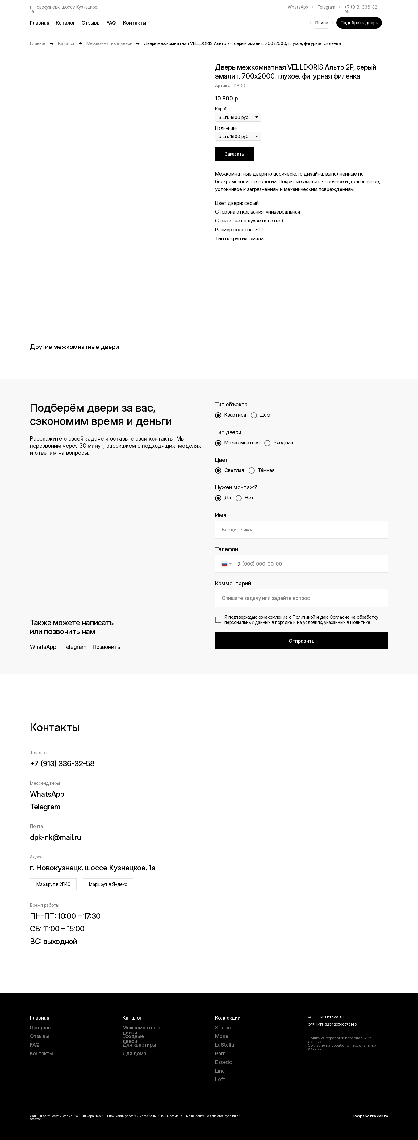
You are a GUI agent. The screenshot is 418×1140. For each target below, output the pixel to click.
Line (220, 1071)
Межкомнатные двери (109, 43)
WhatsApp (298, 7)
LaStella (224, 1045)
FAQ (111, 23)
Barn (220, 1053)
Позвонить (106, 647)
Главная (39, 23)
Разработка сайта (370, 1116)
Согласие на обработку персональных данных (342, 1047)
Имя (220, 515)
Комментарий (233, 583)
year (316, 1017)
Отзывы (91, 23)
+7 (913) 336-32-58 (361, 9)
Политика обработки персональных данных (339, 1040)
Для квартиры (139, 1045)
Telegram (326, 7)
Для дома (134, 1053)
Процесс (40, 1027)
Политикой (304, 617)
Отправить (302, 641)
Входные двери (133, 1038)
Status (223, 1027)
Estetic (223, 1062)
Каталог (66, 43)
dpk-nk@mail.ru (55, 837)
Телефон (226, 549)
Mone (221, 1036)
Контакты (134, 23)
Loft (220, 1079)
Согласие (339, 617)
